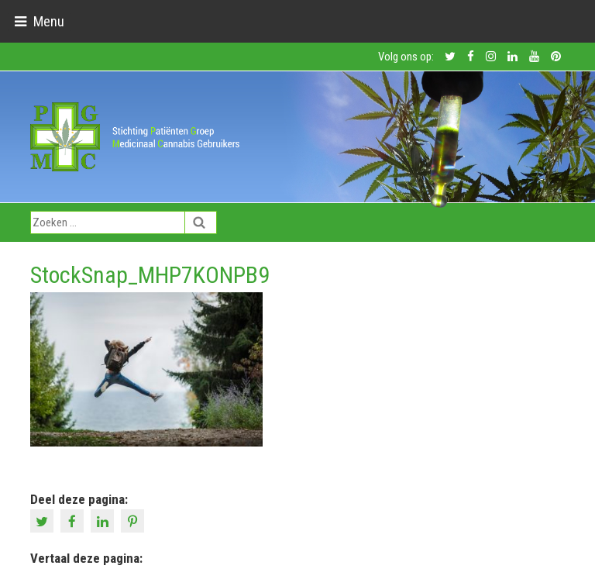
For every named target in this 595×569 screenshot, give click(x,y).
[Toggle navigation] (39, 21)
